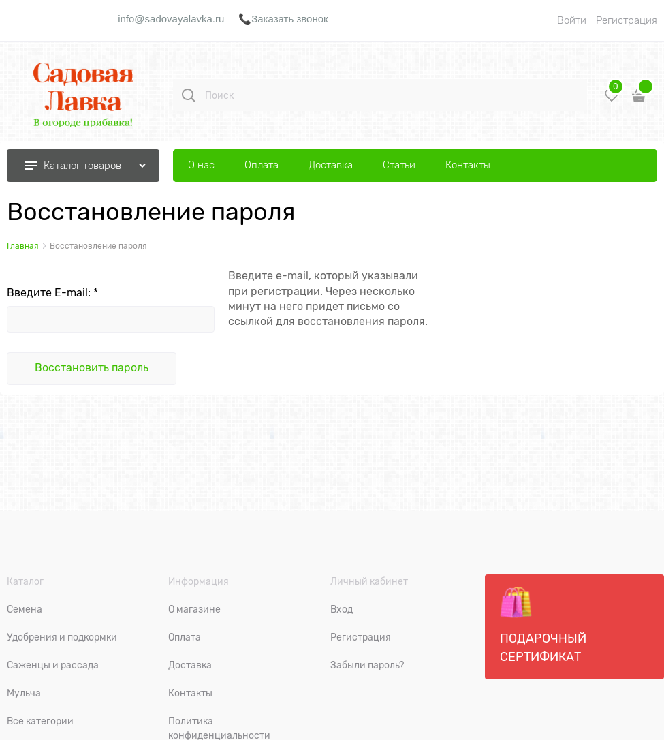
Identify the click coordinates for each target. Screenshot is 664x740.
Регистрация (626, 20)
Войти (571, 20)
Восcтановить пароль (91, 368)
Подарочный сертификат (543, 625)
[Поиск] (188, 95)
